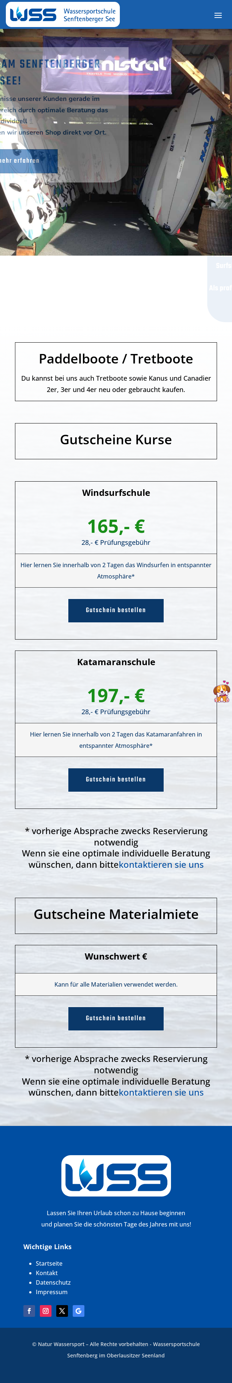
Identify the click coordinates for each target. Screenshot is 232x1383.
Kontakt (47, 1273)
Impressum (52, 1292)
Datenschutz (53, 1282)
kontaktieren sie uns (161, 864)
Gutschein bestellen (116, 610)
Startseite (49, 1263)
